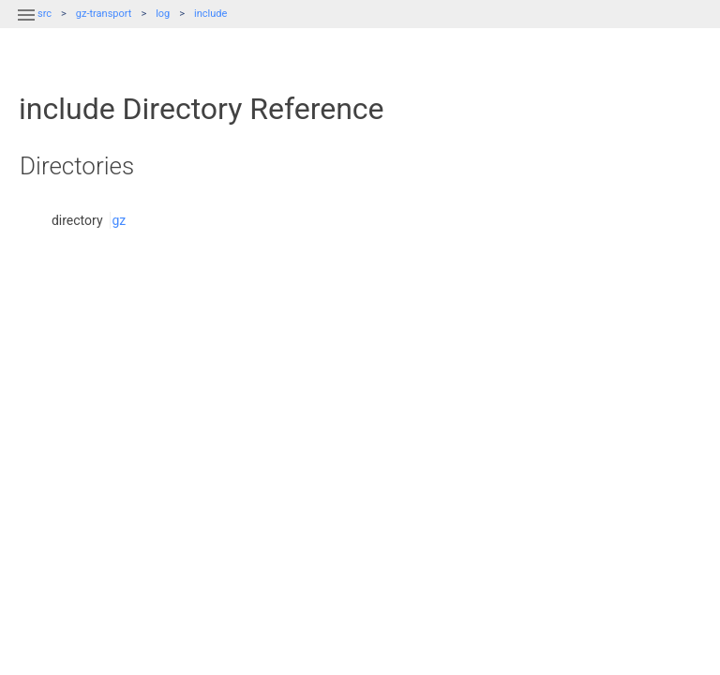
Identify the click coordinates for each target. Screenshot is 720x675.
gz (119, 220)
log (163, 14)
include (210, 14)
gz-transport (104, 14)
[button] (26, 26)
